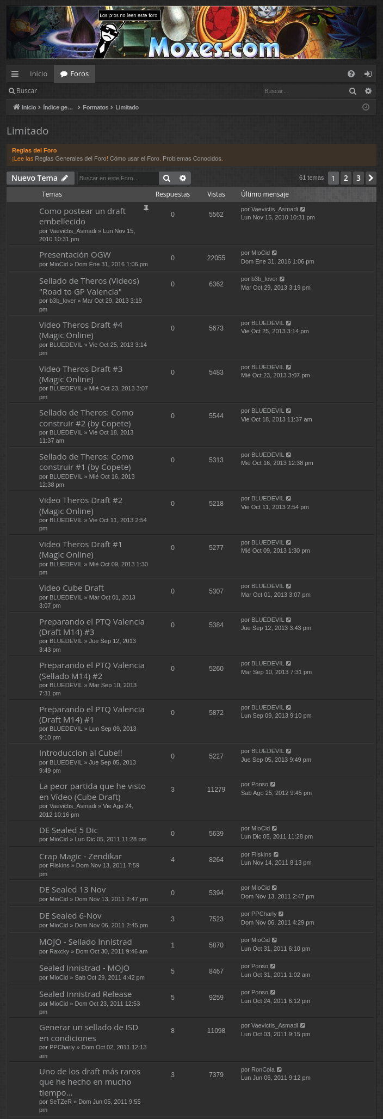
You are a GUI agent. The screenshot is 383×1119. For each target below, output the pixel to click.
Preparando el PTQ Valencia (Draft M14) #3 (92, 626)
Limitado (27, 131)
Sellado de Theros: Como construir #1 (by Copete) (86, 461)
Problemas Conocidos (192, 158)
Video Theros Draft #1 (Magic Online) (80, 549)
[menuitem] (351, 74)
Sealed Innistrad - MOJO (84, 967)
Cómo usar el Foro (134, 158)
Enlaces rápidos (17, 76)
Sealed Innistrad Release (85, 993)
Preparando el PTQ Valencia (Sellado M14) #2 (92, 670)
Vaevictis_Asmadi (73, 231)
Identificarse (71, 90)
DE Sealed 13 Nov (72, 889)
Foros (79, 73)
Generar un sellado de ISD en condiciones (88, 1032)
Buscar (26, 90)
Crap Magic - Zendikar (80, 856)
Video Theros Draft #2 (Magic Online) (80, 505)
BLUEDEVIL (66, 344)
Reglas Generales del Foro (70, 158)
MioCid (59, 264)
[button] (371, 178)
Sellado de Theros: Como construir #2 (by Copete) (86, 417)
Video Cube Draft (71, 587)
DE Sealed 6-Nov (70, 915)
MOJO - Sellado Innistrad (85, 941)
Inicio (38, 73)
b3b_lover (63, 300)
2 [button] (346, 178)
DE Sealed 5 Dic (68, 829)
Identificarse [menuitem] (370, 76)
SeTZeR (61, 1101)
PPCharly (263, 913)
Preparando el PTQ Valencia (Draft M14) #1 (92, 714)
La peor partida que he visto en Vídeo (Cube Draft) (92, 791)
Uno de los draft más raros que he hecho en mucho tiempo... (89, 1082)
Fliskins (60, 865)
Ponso (259, 784)
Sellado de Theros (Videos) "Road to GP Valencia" (89, 285)
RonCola (263, 1069)
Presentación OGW (75, 254)
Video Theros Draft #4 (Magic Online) (80, 329)
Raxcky (59, 951)
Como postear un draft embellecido (82, 216)
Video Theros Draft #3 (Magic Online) (80, 373)
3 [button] (358, 178)
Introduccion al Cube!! (80, 752)
